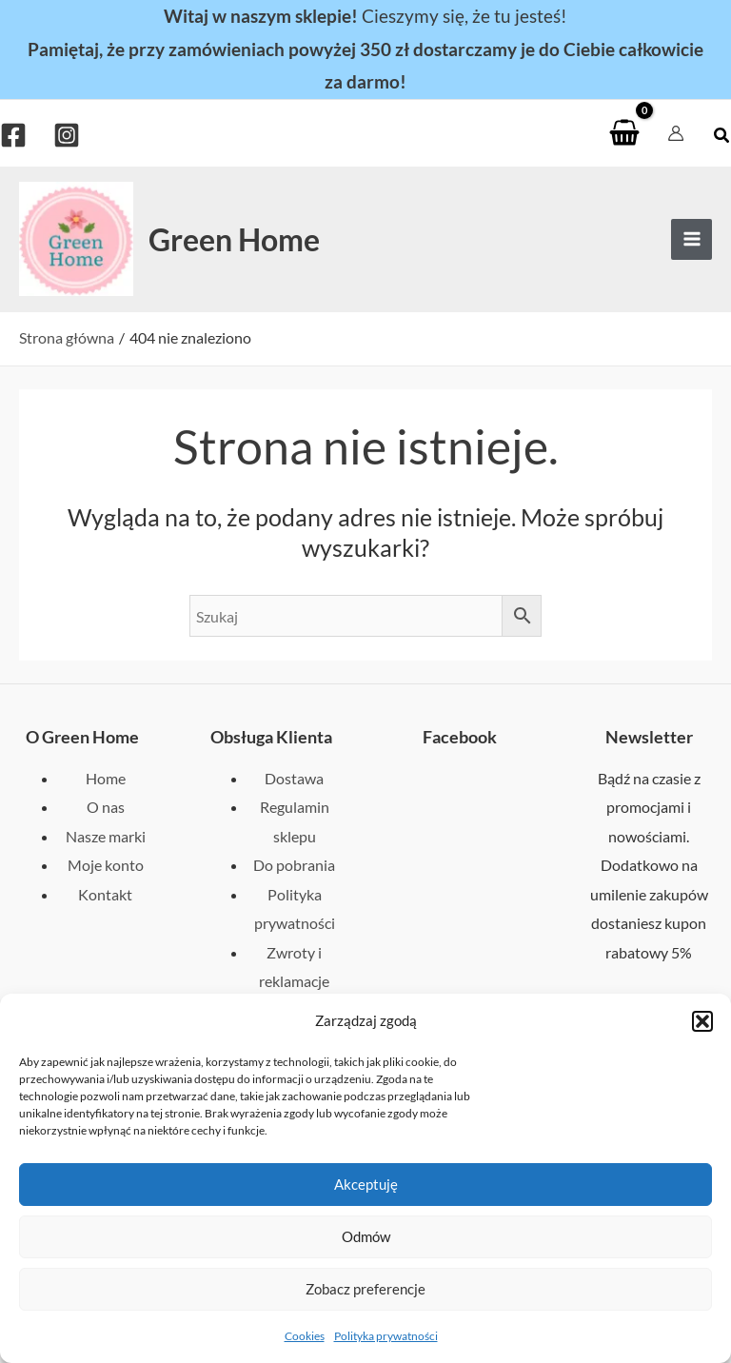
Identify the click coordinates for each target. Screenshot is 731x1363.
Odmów (366, 1236)
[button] (702, 1021)
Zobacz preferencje (365, 1288)
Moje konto (106, 865)
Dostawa (294, 778)
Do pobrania (294, 865)
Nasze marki (106, 836)
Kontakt (105, 894)
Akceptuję (366, 1184)
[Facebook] (13, 135)
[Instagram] (66, 135)
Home (106, 778)
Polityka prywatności (386, 1336)
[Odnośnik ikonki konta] (675, 133)
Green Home (234, 239)
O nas (106, 807)
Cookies (305, 1336)
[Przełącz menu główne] (691, 239)
